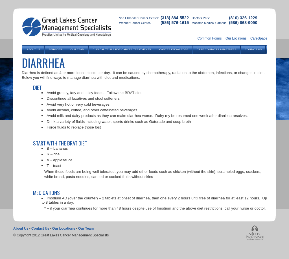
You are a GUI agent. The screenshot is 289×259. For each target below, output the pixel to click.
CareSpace (258, 38)
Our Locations (236, 38)
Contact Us (40, 228)
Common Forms (210, 38)
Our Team (86, 228)
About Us (20, 228)
